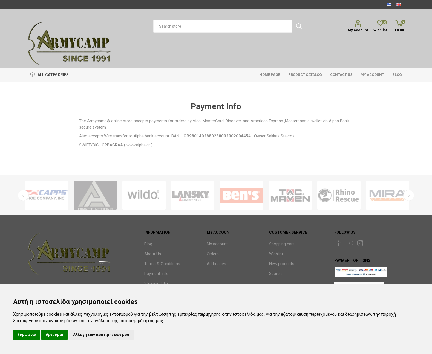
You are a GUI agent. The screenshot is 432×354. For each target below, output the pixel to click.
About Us (152, 253)
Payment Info (156, 273)
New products (281, 263)
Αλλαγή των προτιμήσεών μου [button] (101, 334)
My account (358, 30)
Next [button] (408, 195)
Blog (148, 244)
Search (275, 273)
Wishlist (276, 253)
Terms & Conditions (162, 263)
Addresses (216, 263)
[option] (46, 195)
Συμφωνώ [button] (27, 334)
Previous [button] (23, 195)
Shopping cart (281, 244)
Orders (213, 253)
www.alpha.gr (138, 145)
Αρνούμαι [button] (54, 334)
